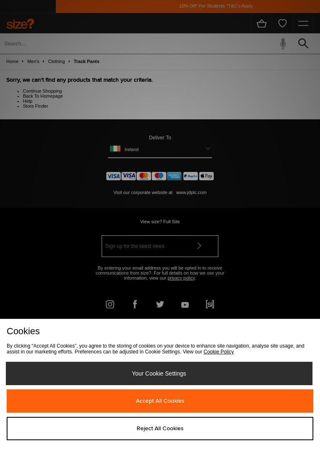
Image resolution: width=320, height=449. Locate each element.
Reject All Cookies (160, 428)
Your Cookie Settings (159, 373)
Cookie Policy (218, 352)
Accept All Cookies (160, 401)
